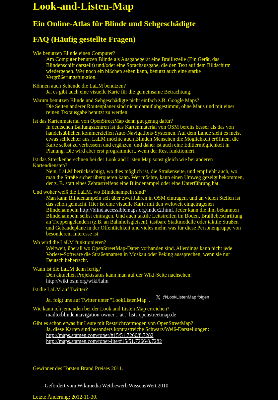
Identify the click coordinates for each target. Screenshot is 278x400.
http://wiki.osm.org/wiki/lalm (77, 281)
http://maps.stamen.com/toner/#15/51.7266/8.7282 (100, 335)
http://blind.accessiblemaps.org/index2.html (126, 210)
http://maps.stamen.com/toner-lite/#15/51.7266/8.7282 (104, 341)
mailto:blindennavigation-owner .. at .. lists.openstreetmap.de (111, 314)
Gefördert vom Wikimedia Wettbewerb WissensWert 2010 (106, 385)
